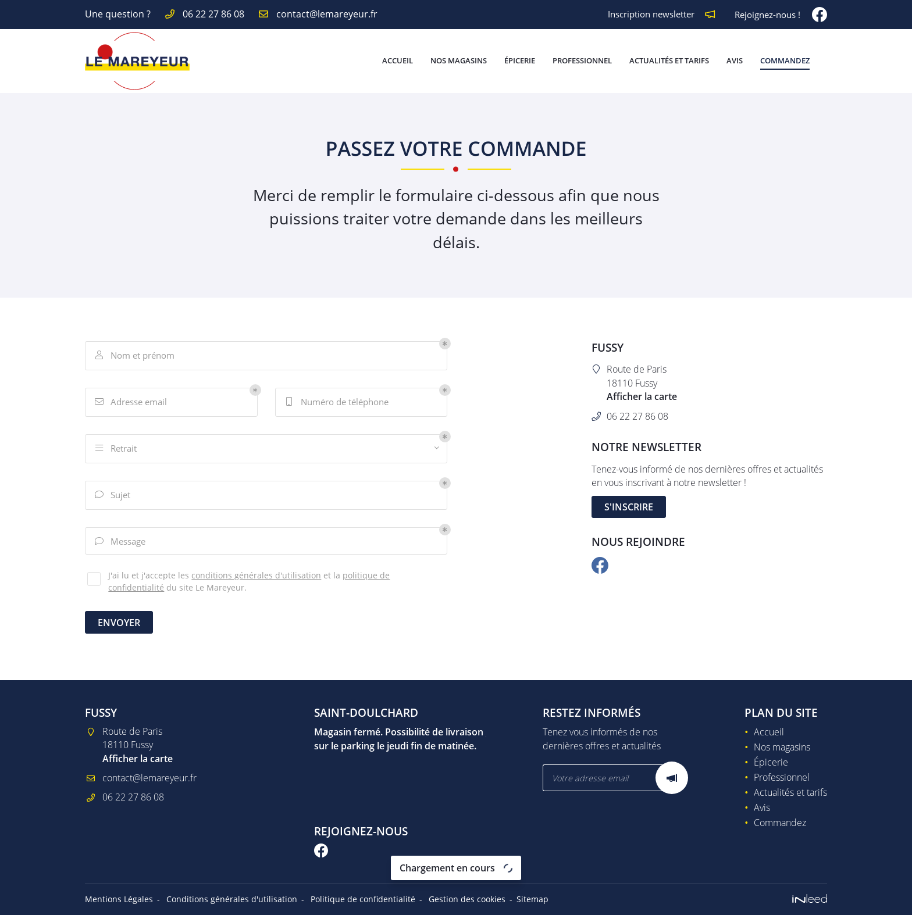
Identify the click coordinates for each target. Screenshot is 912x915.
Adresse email (131, 402)
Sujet (112, 495)
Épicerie (519, 60)
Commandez (785, 60)
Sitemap (532, 899)
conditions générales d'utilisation (256, 576)
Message (120, 542)
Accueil (397, 60)
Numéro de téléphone (337, 402)
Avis (734, 60)
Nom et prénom (135, 356)
